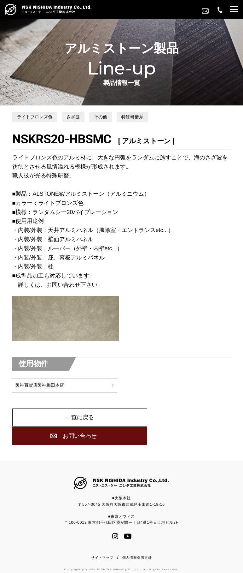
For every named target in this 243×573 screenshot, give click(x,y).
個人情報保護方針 (137, 556)
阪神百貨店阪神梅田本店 (39, 400)
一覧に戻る (66, 433)
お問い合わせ (177, 433)
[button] (234, 10)
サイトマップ (102, 556)
